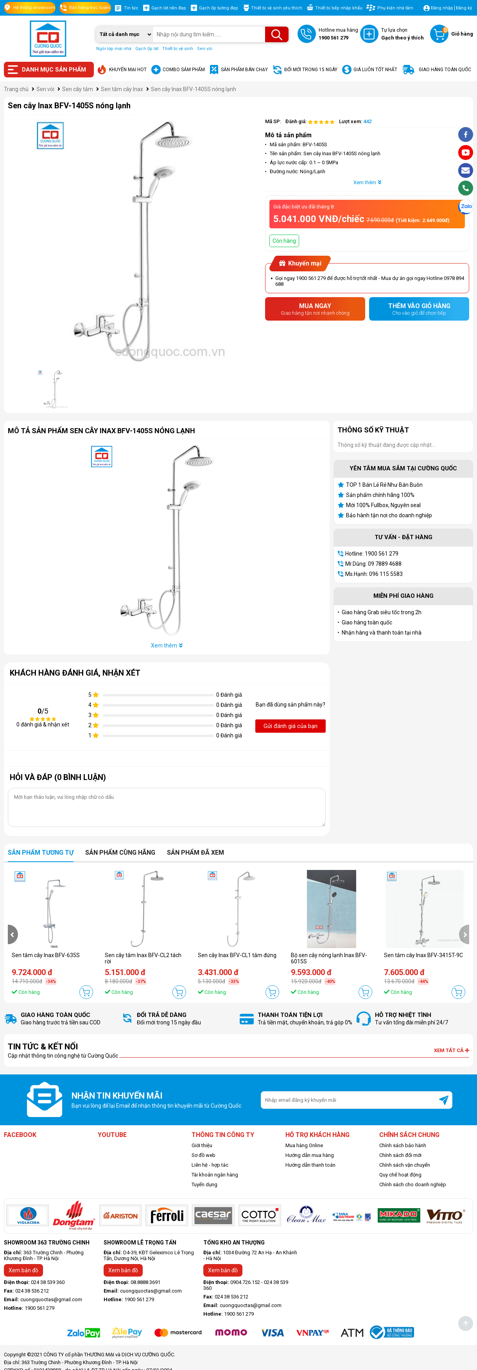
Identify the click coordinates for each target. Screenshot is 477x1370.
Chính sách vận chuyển (404, 1165)
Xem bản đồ (23, 1270)
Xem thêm (367, 182)
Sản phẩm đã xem (195, 852)
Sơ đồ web (203, 1155)
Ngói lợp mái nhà (113, 48)
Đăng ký (464, 8)
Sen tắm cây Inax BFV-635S (46, 955)
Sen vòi (204, 48)
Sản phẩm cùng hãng (120, 852)
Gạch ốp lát (146, 48)
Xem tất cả (451, 1050)
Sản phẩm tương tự (41, 852)
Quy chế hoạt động (400, 1175)
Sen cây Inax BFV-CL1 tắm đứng (237, 955)
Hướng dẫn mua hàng (309, 1155)
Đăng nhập (442, 8)
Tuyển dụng (204, 1184)
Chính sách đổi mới (400, 1155)
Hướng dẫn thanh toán (310, 1165)
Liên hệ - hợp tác (210, 1165)
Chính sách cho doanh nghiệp (412, 1184)
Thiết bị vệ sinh (177, 48)
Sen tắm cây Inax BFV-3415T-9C (423, 955)
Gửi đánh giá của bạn (290, 726)
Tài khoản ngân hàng (215, 1175)
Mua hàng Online (304, 1145)
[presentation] (13, 934)
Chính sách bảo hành (402, 1145)
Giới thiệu (202, 1145)
